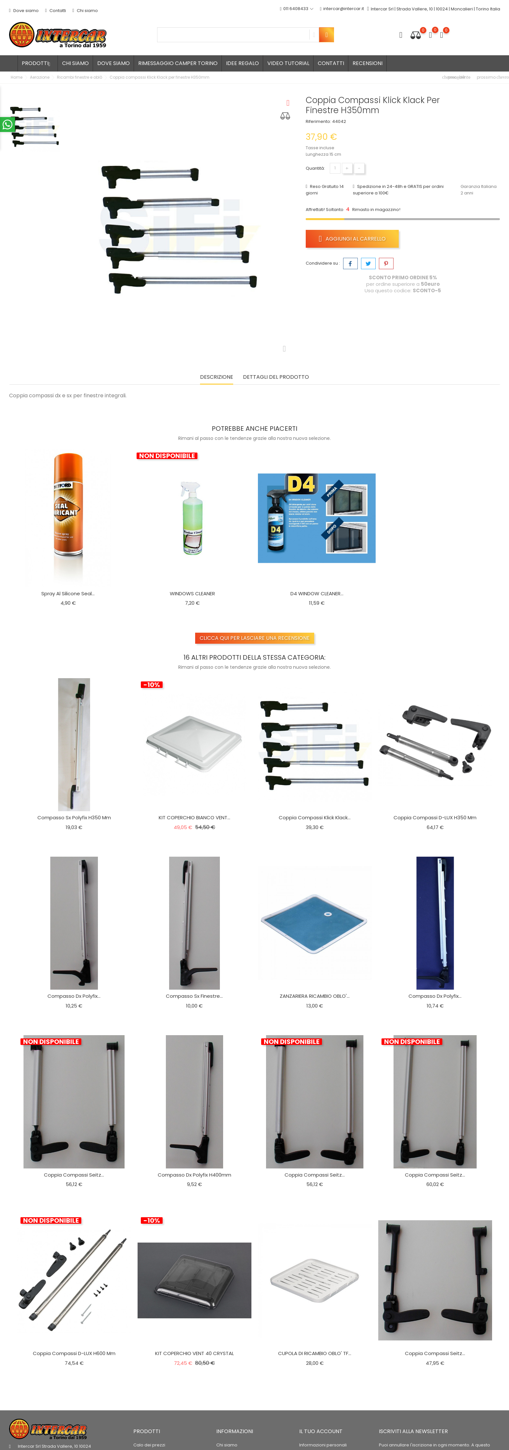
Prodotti (38, 63)
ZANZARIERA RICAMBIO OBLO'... (315, 996)
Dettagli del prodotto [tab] (276, 377)
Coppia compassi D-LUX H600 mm (74, 1353)
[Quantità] (335, 168)
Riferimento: (318, 121)
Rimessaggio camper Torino (178, 63)
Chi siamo (85, 10)
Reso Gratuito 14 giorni (325, 189)
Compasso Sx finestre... (194, 996)
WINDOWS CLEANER (192, 593)
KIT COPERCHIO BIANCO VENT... (194, 817)
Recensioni (367, 63)
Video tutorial (288, 63)
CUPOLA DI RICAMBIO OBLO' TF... (314, 1353)
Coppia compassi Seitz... (74, 1174)
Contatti (55, 10)
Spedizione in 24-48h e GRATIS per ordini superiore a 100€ (398, 189)
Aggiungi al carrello (352, 238)
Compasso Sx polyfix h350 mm (74, 817)
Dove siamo (24, 10)
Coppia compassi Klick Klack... (315, 817)
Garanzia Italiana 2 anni (479, 189)
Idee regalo (242, 63)
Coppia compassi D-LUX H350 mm (435, 817)
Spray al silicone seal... (68, 593)
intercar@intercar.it (342, 9)
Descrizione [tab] (216, 377)
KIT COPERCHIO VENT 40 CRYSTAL (194, 1353)
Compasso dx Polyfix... (73, 996)
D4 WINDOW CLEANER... (316, 593)
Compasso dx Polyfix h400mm (194, 1174)
